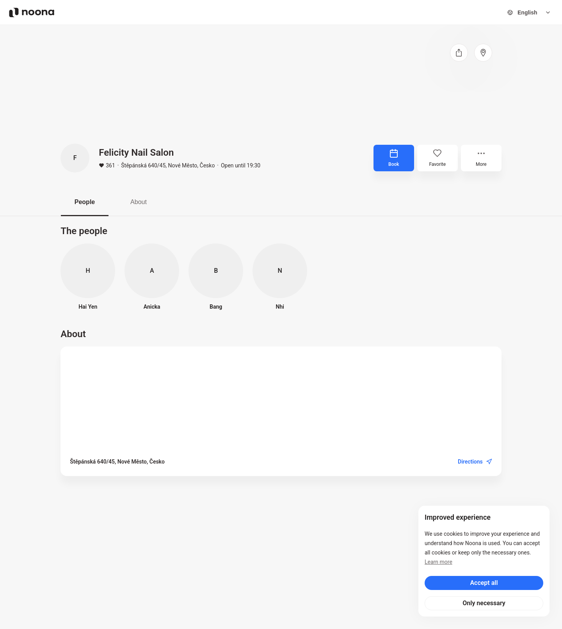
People (85, 202)
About (138, 202)
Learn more (438, 562)
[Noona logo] (31, 12)
